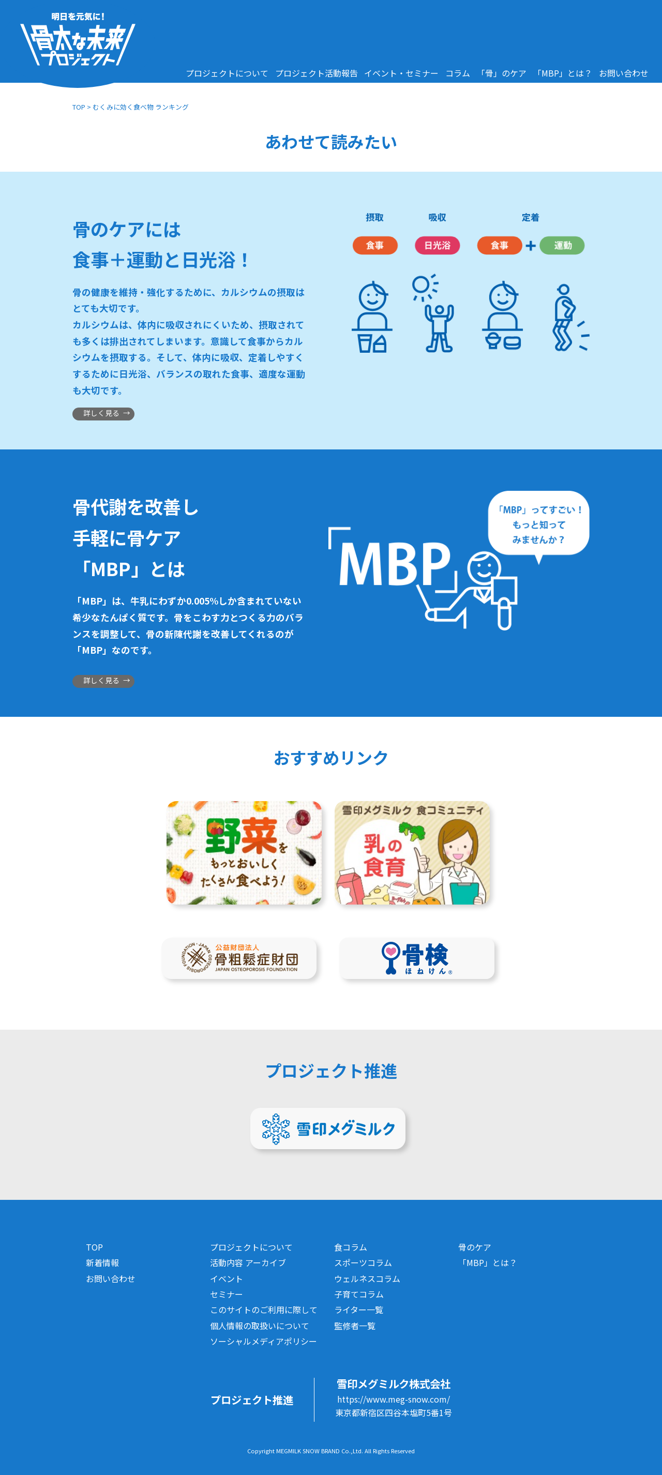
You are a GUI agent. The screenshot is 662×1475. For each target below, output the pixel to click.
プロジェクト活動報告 (316, 73)
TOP (78, 107)
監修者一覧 (354, 1325)
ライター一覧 (358, 1309)
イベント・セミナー (401, 73)
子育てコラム (359, 1294)
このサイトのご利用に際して (264, 1309)
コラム (457, 73)
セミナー (226, 1294)
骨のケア (474, 1247)
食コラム (350, 1247)
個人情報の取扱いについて (259, 1325)
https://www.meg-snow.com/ (393, 1399)
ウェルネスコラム (367, 1278)
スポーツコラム (363, 1262)
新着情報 (102, 1262)
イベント (226, 1278)
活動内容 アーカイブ (248, 1262)
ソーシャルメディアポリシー (263, 1341)
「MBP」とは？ (562, 73)
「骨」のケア (501, 73)
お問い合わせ (624, 73)
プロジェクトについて (227, 73)
